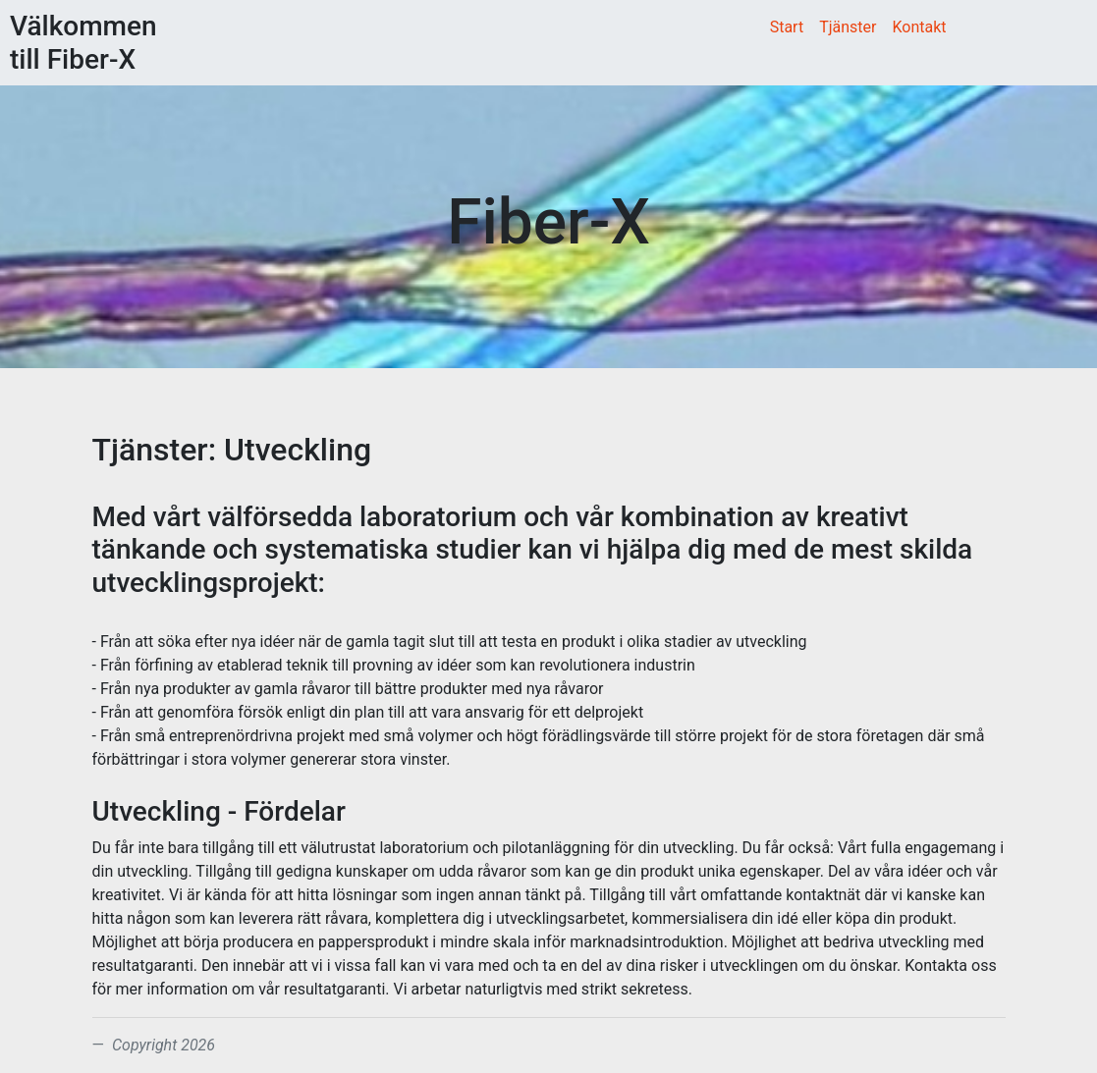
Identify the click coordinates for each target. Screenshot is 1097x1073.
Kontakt (919, 27)
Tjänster (847, 27)
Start (786, 27)
